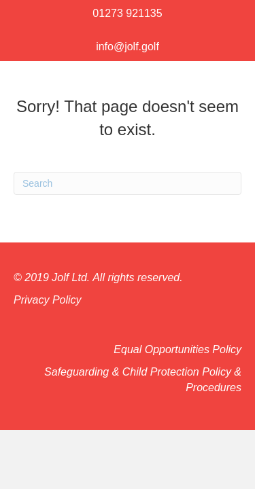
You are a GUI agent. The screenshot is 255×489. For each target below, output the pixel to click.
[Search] (127, 183)
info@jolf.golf (127, 46)
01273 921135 (127, 13)
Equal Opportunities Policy (177, 349)
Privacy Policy (48, 300)
